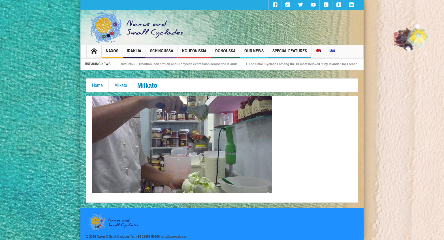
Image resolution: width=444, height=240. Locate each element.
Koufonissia (194, 53)
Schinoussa (162, 53)
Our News (254, 53)
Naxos (112, 53)
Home (97, 85)
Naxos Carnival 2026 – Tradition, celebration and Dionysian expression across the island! (176, 64)
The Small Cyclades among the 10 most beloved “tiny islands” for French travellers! (315, 64)
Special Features (289, 53)
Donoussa (225, 53)
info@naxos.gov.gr (173, 236)
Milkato (120, 85)
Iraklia (134, 53)
